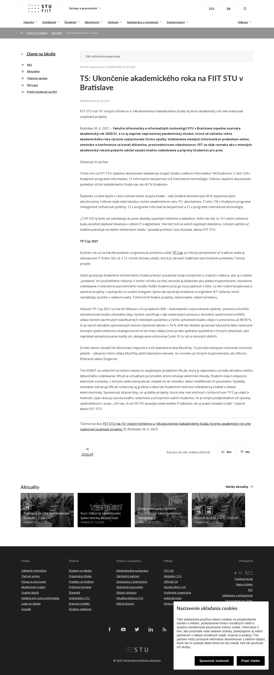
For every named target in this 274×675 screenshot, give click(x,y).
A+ (241, 572)
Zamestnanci (176, 22)
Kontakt (26, 609)
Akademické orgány (33, 587)
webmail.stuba (173, 598)
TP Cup (177, 253)
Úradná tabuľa (30, 592)
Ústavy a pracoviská (83, 8)
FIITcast (32, 85)
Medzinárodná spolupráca (132, 570)
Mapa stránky (244, 584)
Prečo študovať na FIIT (42, 92)
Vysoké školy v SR (175, 587)
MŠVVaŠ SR (171, 581)
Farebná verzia (244, 579)
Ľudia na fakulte (31, 603)
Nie (245, 452)
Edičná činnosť (125, 603)
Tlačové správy (37, 78)
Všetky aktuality (237, 487)
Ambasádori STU (79, 598)
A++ (249, 572)
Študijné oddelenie (80, 609)
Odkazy (243, 22)
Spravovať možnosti (214, 660)
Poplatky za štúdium (81, 581)
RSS (29, 65)
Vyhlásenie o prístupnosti (237, 595)
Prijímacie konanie (80, 587)
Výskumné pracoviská (129, 587)
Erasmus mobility (79, 603)
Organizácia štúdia (80, 576)
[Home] (22, 33)
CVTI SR (169, 570)
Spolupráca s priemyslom (131, 581)
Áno (226, 452)
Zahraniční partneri (127, 576)
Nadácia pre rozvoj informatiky (40, 598)
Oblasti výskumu (126, 592)
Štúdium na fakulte (80, 570)
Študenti (70, 22)
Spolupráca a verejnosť (142, 22)
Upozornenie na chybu (239, 601)
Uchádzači (49, 22)
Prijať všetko (250, 660)
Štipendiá (74, 592)
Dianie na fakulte (37, 33)
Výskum (113, 22)
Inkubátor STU (173, 576)
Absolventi (92, 22)
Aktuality (57, 33)
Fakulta (29, 22)
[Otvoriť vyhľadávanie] (245, 8)
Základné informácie (33, 570)
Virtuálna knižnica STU (129, 598)
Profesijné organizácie (177, 592)
